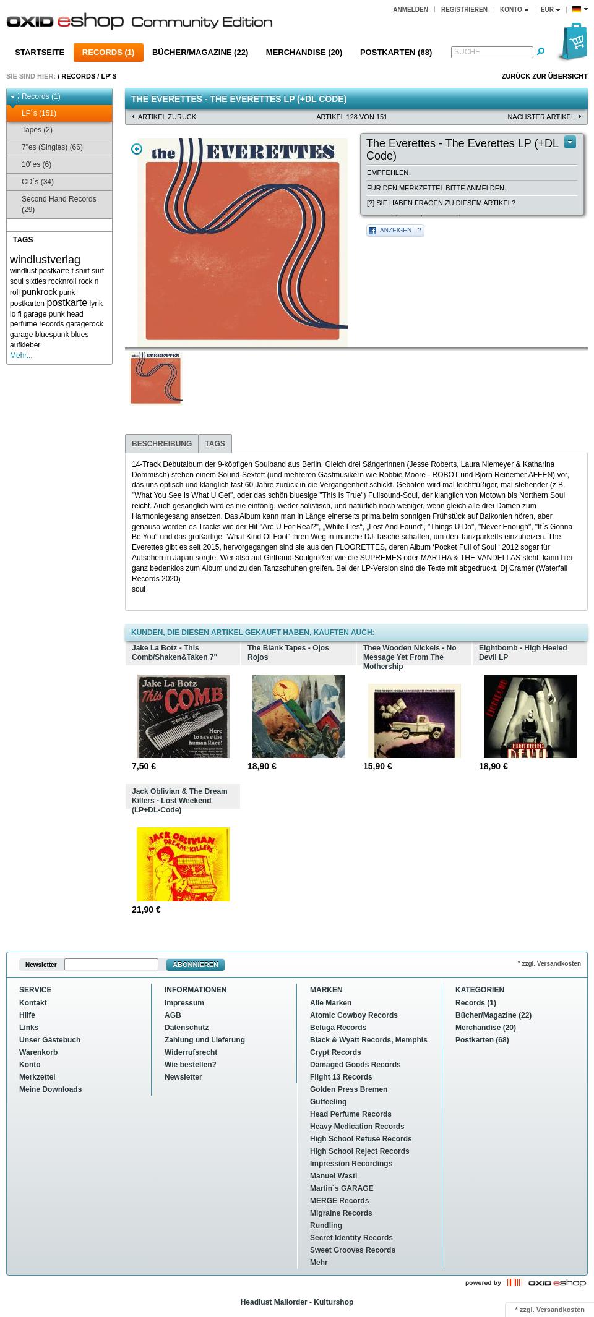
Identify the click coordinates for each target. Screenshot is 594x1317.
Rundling (326, 1225)
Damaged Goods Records (355, 1064)
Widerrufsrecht (191, 1052)
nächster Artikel (541, 117)
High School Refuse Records (361, 1139)
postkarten (27, 303)
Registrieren (464, 9)
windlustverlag (45, 260)
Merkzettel (37, 1077)
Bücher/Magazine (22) (200, 52)
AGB (173, 1015)
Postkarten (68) (396, 52)
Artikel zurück (167, 117)
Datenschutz (187, 1027)
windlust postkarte (39, 270)
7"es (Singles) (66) (46, 147)
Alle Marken (330, 1003)
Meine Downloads (50, 1089)
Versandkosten (560, 1309)
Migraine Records (341, 1213)
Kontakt (33, 1003)
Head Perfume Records (351, 1114)
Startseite (39, 52)
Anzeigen (395, 230)
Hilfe (27, 1015)
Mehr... (21, 355)
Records (78, 76)
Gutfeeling (328, 1102)
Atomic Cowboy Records (354, 1015)
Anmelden (410, 9)
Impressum (184, 1003)
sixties (35, 281)
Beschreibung (162, 444)
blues (80, 334)
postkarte (66, 302)
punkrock (39, 292)
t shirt (80, 270)
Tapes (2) (31, 130)
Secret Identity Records (351, 1238)
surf (98, 270)
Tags (215, 444)
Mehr (319, 1262)
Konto (30, 1064)
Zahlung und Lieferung (205, 1040)
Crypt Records (335, 1052)
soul (17, 281)
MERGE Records (339, 1200)
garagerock (84, 324)
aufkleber (25, 345)
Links (28, 1027)
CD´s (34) (32, 182)
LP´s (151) (33, 113)
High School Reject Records (360, 1151)
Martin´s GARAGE (342, 1188)
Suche (467, 52)
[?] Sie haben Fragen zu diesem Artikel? (441, 203)
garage (21, 334)
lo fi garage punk (37, 314)
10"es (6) (30, 164)
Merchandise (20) (304, 52)
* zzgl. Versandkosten (549, 963)
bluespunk (52, 334)
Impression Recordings (351, 1163)
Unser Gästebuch (49, 1040)
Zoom (136, 149)
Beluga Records (338, 1027)
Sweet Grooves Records (352, 1250)
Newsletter (41, 964)
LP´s (108, 76)
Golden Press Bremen (348, 1089)
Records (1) (108, 52)
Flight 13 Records (341, 1077)
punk (67, 292)
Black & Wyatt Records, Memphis (369, 1040)
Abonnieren (195, 964)
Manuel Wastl (333, 1176)
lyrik (96, 303)
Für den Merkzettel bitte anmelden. (436, 188)
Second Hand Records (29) (53, 204)
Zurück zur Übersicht (545, 76)
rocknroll (62, 281)
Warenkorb (38, 1052)
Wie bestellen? (191, 1064)
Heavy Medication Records (357, 1126)
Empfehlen (387, 172)
